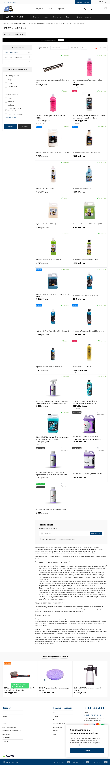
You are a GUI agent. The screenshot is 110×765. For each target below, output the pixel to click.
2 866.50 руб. (89, 371)
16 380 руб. (89, 443)
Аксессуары (6, 734)
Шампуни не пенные (11, 52)
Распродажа (6, 745)
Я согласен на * (59, 539)
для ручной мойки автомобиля (14, 34)
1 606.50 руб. (53, 121)
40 (29, 62)
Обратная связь (10, 762)
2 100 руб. (53, 407)
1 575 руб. (89, 264)
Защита (5, 723)
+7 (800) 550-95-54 (93, 708)
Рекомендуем (12, 87)
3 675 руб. (53, 193)
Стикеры (5, 741)
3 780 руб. (80, 693)
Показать (10, 126)
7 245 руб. (53, 157)
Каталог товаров (16, 17)
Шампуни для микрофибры (13, 57)
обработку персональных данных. (63, 539)
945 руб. (89, 86)
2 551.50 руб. (89, 407)
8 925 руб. (53, 228)
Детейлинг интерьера (9, 727)
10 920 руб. (89, 478)
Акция (10, 80)
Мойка (5, 716)
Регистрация (11, 2)
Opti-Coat (11, 105)
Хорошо (87, 751)
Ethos (10, 98)
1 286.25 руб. (89, 121)
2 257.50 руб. (46, 693)
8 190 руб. (53, 300)
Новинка (11, 83)
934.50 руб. (10, 693)
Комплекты (6, 738)
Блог (54, 734)
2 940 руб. (89, 300)
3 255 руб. (53, 336)
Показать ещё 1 (10, 117)
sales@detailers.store (92, 715)
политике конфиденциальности (81, 745)
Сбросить (24, 126)
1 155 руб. (53, 371)
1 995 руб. (89, 193)
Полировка (6, 720)
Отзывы (50, 9)
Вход (4, 2)
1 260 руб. (89, 336)
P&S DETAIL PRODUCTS (15, 114)
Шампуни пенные (10, 62)
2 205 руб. (89, 157)
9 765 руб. (89, 228)
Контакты (56, 730)
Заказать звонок (83, 2)
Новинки (5, 713)
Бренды (61, 9)
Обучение (39, 9)
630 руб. (53, 86)
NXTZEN (11, 101)
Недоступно (100, 413)
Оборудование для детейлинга (12, 730)
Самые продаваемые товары (55, 657)
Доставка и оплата (59, 723)
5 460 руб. (53, 478)
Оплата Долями (58, 727)
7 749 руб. (53, 443)
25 (29, 52)
